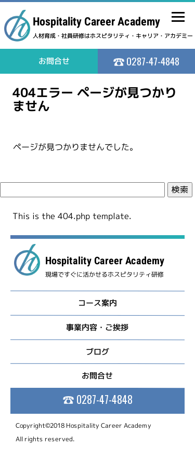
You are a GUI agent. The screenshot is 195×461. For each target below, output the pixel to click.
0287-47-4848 (151, 60)
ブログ (97, 351)
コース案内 (97, 302)
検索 (180, 189)
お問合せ (97, 375)
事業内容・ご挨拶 (97, 327)
